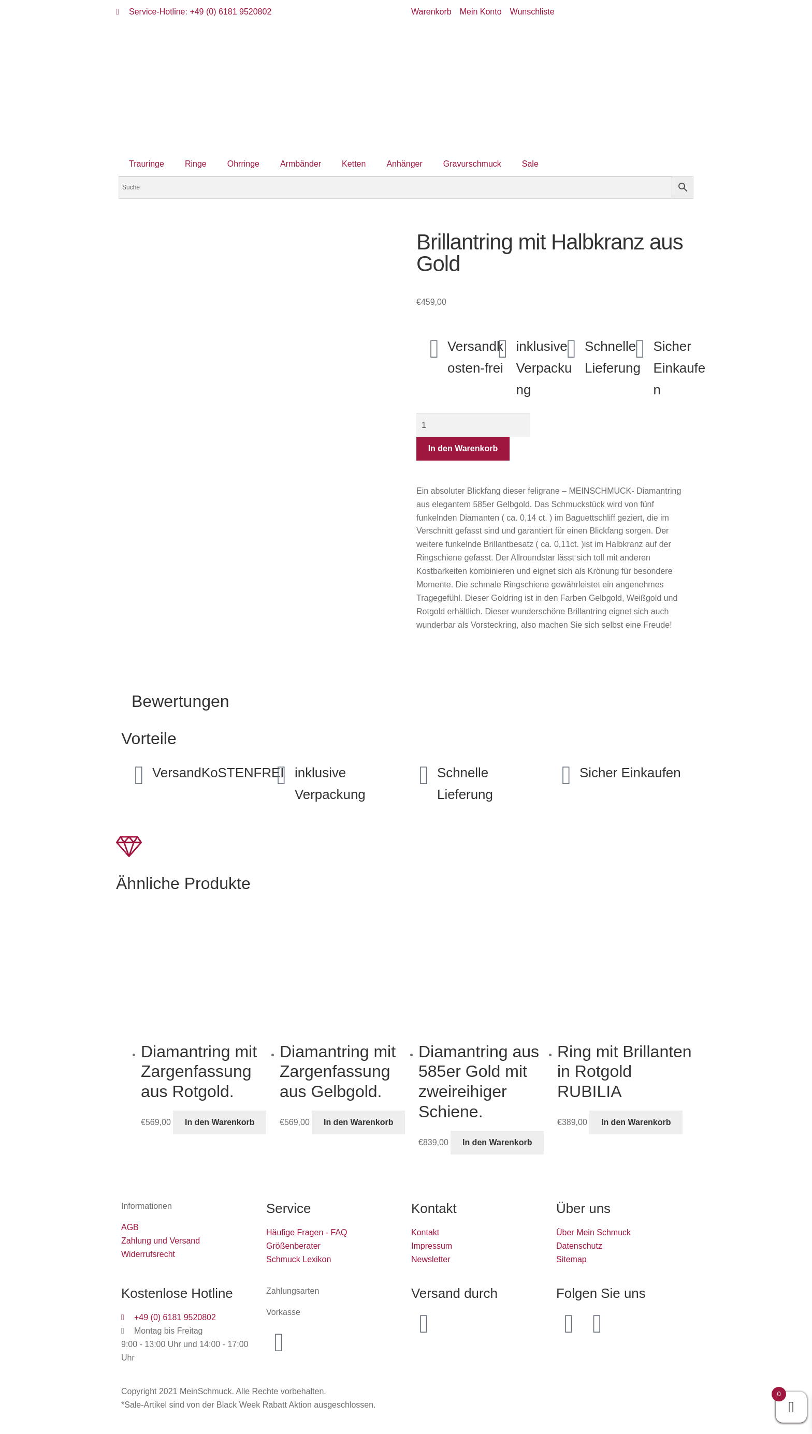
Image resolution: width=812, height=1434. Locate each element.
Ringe (196, 163)
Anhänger (404, 163)
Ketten (354, 163)
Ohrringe (243, 163)
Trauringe (146, 163)
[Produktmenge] (473, 425)
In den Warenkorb (463, 448)
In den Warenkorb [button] (220, 1122)
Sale (530, 163)
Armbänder (300, 163)
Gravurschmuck (472, 163)
